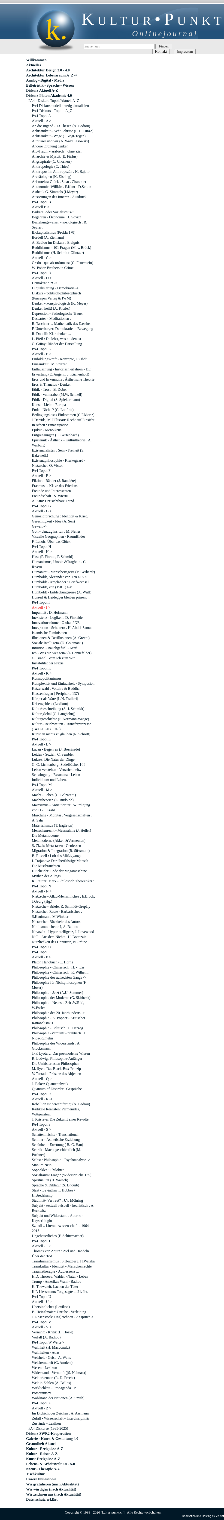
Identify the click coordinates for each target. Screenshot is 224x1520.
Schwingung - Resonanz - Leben (56, 775)
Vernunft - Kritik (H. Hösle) (52, 1332)
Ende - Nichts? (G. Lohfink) (53, 410)
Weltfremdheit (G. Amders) (52, 1362)
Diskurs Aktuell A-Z (42, 90)
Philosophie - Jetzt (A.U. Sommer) (57, 993)
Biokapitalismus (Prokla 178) (53, 232)
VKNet (220, 1516)
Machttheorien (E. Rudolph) (53, 800)
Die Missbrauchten (46, 866)
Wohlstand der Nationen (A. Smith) (58, 1398)
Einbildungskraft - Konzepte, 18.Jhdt (59, 359)
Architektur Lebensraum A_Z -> (52, 75)
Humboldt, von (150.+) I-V (52, 587)
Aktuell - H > (42, 552)
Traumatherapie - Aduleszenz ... (55, 1271)
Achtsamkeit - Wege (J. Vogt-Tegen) (59, 136)
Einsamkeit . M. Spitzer (49, 364)
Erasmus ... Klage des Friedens (55, 486)
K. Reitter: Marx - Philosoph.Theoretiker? (63, 881)
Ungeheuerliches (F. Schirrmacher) (58, 1236)
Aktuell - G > (42, 511)
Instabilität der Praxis (48, 663)
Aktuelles (33, 65)
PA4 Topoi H (41, 547)
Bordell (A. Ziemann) (48, 237)
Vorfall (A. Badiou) (46, 1337)
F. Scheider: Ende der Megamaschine (59, 871)
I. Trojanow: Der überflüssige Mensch (60, 861)
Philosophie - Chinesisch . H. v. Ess (58, 967)
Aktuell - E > (41, 354)
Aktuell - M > (42, 790)
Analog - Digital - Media (45, 80)
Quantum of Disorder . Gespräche (57, 1089)
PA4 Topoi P (41, 952)
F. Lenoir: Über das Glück (51, 541)
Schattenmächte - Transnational (55, 1134)
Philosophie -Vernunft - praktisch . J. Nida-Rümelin (59, 1035)
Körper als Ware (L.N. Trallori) (55, 699)
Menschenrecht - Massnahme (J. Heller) (61, 830)
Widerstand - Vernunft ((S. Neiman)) (59, 1373)
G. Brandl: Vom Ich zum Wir (53, 658)
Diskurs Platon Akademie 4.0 (49, 95)
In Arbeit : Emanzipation (50, 425)
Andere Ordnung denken (50, 146)
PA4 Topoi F (41, 470)
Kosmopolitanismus (46, 678)
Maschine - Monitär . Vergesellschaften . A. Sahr (62, 817)
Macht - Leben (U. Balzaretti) (54, 795)
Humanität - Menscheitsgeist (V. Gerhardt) (63, 572)
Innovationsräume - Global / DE (55, 623)
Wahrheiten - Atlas (46, 1352)
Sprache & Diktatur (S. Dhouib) (55, 1185)
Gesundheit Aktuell (41, 1444)
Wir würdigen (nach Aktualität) (51, 1489)
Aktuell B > (40, 207)
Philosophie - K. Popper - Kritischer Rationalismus (58, 1020)
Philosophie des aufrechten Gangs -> (59, 977)
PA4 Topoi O (41, 947)
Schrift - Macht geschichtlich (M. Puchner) (56, 1152)
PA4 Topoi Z (41, 1403)
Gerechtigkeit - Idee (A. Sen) (53, 521)
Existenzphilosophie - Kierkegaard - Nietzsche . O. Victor (58, 462)
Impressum (185, 51)
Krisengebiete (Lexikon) (50, 704)
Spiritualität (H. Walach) (50, 1180)
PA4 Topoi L (41, 739)
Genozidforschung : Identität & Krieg (60, 516)
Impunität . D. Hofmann (49, 612)
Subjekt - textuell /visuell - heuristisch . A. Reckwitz (63, 1207)
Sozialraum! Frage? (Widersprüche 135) (61, 1175)
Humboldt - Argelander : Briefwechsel (60, 582)
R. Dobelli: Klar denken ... (51, 334)
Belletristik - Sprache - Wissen (50, 85)
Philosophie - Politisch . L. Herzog (57, 1028)
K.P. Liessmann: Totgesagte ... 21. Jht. (60, 1292)
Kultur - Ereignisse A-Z (44, 1449)
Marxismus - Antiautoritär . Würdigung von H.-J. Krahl (61, 807)
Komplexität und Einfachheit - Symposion (63, 683)
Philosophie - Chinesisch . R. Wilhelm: (60, 972)
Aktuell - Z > (41, 1408)
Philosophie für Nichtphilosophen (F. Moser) (59, 984)
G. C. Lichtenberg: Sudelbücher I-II (58, 764)
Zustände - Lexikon (46, 1423)
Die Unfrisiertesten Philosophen (55, 1063)
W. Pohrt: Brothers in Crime (52, 268)
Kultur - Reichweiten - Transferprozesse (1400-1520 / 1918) (61, 726)
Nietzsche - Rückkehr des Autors (56, 922)
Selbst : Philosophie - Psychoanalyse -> (61, 1160)
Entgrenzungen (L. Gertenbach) (55, 435)
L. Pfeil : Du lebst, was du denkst (56, 339)
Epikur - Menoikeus (46, 430)
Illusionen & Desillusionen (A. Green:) (61, 638)
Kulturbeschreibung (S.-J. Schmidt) (58, 709)
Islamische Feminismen (49, 633)
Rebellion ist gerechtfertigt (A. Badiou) (61, 1104)
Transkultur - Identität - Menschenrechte (62, 1266)
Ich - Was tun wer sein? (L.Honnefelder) (61, 653)
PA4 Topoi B (41, 202)
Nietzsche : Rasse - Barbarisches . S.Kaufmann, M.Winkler (57, 914)
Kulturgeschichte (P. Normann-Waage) (60, 719)
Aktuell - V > (41, 1327)
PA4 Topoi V (41, 1322)
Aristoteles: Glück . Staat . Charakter (59, 182)
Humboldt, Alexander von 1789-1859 (59, 577)
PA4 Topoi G (41, 506)
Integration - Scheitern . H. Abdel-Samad (62, 628)
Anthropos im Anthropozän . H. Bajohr (61, 171)
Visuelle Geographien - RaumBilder (58, 536)
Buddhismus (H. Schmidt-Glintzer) (58, 253)
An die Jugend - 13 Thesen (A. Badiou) (61, 126)
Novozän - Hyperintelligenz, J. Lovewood (63, 932)
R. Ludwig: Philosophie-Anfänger (57, 1058)
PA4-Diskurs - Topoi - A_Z (52, 111)
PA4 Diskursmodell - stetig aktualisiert (60, 106)
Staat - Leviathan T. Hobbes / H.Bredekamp (53, 1192)
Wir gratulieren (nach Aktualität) (52, 1484)
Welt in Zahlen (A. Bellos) (51, 1383)
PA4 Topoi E (41, 349)
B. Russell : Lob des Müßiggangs (56, 856)
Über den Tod (42, 1256)
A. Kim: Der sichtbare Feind (53, 501)
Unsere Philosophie (41, 1479)
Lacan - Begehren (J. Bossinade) (56, 749)
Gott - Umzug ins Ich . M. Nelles (56, 531)
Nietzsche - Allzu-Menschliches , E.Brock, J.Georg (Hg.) (63, 898)
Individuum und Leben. (49, 780)
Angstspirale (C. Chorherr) (52, 161)
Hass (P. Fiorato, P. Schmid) (52, 557)
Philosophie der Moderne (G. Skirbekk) (61, 998)
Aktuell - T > (41, 1246)
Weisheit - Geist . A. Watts (51, 1357)
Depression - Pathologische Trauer (57, 313)
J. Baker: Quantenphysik (50, 1084)
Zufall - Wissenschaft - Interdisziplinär (60, 1418)
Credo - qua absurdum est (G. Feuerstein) (62, 263)
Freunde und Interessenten (51, 491)
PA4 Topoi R (41, 1094)
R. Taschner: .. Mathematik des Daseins (61, 324)
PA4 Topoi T (41, 1241)
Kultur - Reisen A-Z (42, 1454)
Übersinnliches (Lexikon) (51, 1307)
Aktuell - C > (41, 258)
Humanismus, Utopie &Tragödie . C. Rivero (59, 564)
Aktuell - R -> (42, 1099)
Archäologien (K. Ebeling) (51, 177)
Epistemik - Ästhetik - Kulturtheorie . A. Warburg (62, 442)
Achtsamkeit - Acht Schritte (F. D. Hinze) (62, 131)
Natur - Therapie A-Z (43, 1469)
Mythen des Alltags (46, 876)
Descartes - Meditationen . (51, 318)
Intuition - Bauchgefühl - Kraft (54, 648)
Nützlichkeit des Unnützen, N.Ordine (59, 942)
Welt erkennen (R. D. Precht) (53, 1378)
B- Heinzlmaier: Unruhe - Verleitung (59, 1312)
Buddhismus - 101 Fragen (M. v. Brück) (61, 247)
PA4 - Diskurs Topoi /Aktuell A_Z (53, 101)
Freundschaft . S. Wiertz (50, 496)
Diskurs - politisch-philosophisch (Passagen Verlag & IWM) (56, 295)
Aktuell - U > (42, 1302)
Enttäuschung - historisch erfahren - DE (61, 369)
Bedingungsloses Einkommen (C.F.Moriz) (63, 415)
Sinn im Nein (41, 1165)
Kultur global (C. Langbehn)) (53, 714)
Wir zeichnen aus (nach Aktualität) (53, 1494)
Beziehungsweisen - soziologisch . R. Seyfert (59, 224)
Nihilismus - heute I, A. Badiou (55, 927)
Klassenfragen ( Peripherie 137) (55, 693)
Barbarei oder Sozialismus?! (53, 212)
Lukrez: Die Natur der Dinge (53, 759)
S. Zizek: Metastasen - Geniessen (56, 846)
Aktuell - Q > (42, 1079)
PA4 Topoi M (42, 785)
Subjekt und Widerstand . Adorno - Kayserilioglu (57, 1218)
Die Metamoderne (45, 835)
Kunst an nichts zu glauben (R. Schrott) (61, 734)
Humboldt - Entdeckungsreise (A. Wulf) (61, 592)
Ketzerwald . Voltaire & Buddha (55, 688)
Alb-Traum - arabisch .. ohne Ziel (57, 151)
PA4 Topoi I (41, 602)
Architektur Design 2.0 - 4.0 (48, 70)
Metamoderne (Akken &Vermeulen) (58, 840)
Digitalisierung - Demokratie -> (55, 288)
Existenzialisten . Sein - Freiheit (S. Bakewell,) (58, 452)
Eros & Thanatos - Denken (51, 384)
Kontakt (161, 51)
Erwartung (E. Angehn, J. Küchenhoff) (60, 374)
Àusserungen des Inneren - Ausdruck (59, 197)
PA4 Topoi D (41, 273)
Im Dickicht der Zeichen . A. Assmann (60, 1413)
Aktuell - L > (41, 744)
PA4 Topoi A (41, 116)
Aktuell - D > (42, 278)
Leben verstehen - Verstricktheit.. (56, 770)
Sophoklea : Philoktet (48, 1170)
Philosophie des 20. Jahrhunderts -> (58, 1013)
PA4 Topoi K (41, 668)
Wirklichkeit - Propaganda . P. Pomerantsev (54, 1390)
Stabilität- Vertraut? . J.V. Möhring (57, 1200)
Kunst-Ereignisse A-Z (43, 1459)
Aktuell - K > (42, 673)
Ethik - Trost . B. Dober (49, 389)
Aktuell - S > (41, 1129)
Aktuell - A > (41, 121)
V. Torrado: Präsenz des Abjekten (56, 1074)
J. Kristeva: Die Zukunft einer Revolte (60, 1119)
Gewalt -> (39, 526)
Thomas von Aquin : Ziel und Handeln (60, 1251)
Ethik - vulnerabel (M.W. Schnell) (57, 394)
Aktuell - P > (41, 957)
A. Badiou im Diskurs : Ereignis (55, 242)
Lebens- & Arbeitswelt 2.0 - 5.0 (50, 1464)
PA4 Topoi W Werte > (48, 1342)
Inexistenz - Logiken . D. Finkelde (57, 617)
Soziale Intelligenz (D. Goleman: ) (57, 643)
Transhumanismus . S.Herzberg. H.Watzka (63, 1261)
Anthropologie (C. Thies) (50, 166)
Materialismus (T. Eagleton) (52, 825)
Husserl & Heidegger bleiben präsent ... (61, 597)
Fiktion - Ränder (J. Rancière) (54, 481)
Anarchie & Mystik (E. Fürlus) (55, 156)
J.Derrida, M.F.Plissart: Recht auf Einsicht (63, 420)
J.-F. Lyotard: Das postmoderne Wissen (61, 1053)
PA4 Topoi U (41, 1297)
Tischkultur (35, 1474)
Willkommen (36, 60)
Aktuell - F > (41, 476)
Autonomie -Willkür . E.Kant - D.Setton (61, 187)
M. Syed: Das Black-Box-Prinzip (56, 1069)
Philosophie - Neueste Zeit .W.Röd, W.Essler (58, 1005)
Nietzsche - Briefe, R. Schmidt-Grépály (61, 906)
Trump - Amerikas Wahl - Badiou (56, 1281)
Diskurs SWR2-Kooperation (48, 1433)
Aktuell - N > (42, 891)
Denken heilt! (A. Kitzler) (51, 308)
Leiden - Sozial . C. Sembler (53, 754)
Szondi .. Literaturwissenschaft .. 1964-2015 (61, 1228)
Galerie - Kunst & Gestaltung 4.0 (52, 1439)
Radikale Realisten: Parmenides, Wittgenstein (56, 1111)
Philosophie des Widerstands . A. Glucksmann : (56, 1045)
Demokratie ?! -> (44, 283)
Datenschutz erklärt (42, 1499)
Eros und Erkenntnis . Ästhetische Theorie (63, 379)
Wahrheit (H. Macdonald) (51, 1347)
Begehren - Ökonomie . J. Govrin (56, 217)
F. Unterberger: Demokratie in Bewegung (62, 329)
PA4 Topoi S (41, 1124)
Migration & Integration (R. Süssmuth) (61, 851)
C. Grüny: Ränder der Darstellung (57, 344)
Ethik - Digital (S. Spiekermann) (56, 400)
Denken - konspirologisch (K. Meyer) (60, 303)
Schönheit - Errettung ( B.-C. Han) (57, 1145)
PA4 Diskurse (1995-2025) (48, 1428)
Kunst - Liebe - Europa (49, 405)
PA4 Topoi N (41, 886)
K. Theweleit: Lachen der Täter (55, 1286)
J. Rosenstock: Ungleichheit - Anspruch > (63, 1317)
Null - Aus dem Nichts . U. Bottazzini (60, 937)
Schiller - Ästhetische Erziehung (56, 1139)
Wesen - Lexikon (44, 1368)
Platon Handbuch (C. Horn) (52, 962)
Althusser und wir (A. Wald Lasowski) (60, 141)
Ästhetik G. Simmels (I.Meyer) (55, 192)
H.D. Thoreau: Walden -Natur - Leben (60, 1276)
